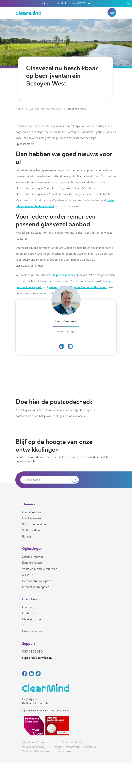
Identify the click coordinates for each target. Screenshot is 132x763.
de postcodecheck (63, 275)
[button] (112, 12)
